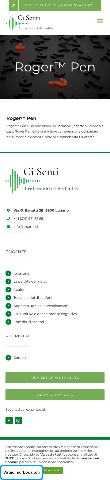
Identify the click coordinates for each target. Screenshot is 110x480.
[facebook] (9, 420)
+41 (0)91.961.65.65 (28, 219)
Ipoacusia (22, 273)
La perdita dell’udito (30, 281)
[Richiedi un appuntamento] (55, 377)
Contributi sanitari (29, 322)
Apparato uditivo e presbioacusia (41, 306)
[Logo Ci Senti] (42, 170)
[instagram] (18, 420)
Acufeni (20, 290)
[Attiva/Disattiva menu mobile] (100, 21)
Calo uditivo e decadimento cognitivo (45, 314)
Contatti (20, 358)
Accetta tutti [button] (51, 470)
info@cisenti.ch (26, 227)
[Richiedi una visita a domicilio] (55, 394)
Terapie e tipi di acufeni (33, 298)
